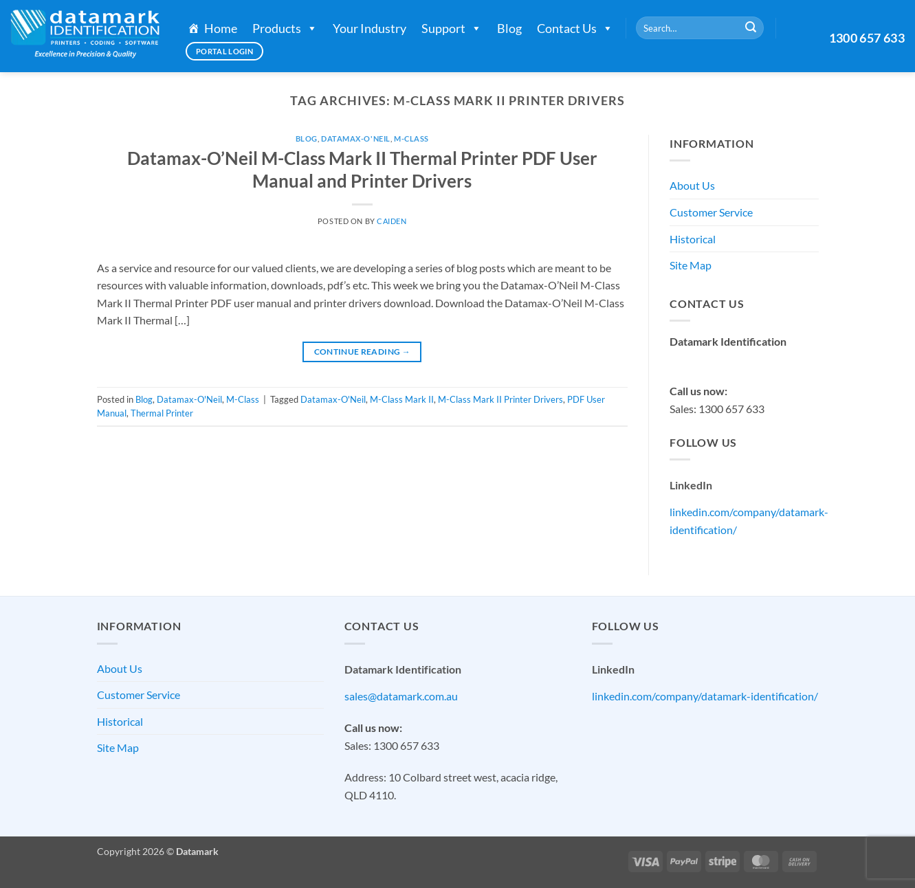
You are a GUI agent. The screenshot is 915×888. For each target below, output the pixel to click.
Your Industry (369, 28)
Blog (509, 28)
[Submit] (750, 28)
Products (285, 28)
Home (220, 28)
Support (451, 28)
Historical (693, 238)
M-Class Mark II (402, 399)
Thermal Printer (162, 413)
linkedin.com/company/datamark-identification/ (705, 695)
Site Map (691, 264)
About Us (692, 185)
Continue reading (362, 351)
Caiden (391, 221)
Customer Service (711, 212)
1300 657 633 (867, 37)
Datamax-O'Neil (355, 138)
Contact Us (575, 28)
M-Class (411, 138)
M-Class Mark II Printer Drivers (500, 399)
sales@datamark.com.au (726, 359)
